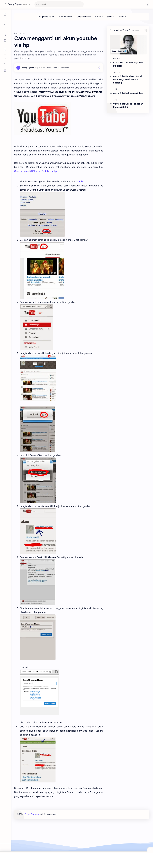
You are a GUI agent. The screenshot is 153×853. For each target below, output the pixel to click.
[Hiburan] (122, 16)
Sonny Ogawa (15, 4)
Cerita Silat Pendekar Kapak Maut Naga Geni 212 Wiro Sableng (128, 79)
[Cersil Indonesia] (65, 16)
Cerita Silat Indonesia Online (128, 93)
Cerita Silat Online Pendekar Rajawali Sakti (128, 105)
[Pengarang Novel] (46, 16)
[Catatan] (99, 16)
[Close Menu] (150, 849)
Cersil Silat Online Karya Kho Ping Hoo (128, 64)
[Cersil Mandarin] (84, 16)
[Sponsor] (110, 16)
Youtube (80, 181)
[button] (148, 4)
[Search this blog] (59, 4)
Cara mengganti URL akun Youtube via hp (35, 171)
